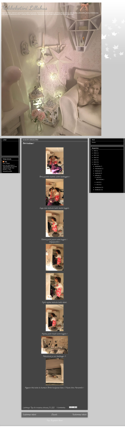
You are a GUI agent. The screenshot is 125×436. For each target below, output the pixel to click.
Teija (5, 161)
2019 (95, 150)
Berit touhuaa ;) (28, 143)
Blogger (87, 432)
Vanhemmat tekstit (79, 414)
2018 (95, 153)
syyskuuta (97, 173)
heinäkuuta (98, 187)
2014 (95, 162)
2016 (95, 157)
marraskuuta (98, 168)
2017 (95, 155)
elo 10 (98, 184)
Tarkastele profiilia (7, 171)
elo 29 (98, 177)
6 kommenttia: (61, 407)
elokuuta (97, 175)
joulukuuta (98, 166)
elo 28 (98, 182)
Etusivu (54, 414)
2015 (95, 159)
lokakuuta (97, 171)
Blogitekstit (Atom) (56, 420)
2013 (95, 164)
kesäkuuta (98, 189)
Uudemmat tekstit (29, 414)
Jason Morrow (68, 432)
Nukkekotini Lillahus (24, 7)
